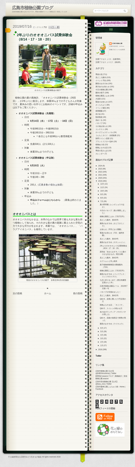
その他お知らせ (102, 126)
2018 (100, 349)
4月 (102, 335)
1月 (102, 345)
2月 (102, 342)
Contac (110, 29)
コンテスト (100, 129)
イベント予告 (41, 27)
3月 (102, 338)
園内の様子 (100, 93)
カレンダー (100, 154)
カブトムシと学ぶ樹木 (108, 261)
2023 (100, 169)
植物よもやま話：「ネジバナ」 (112, 305)
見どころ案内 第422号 (109, 295)
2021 (100, 175)
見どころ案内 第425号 (109, 220)
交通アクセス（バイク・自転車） (109, 62)
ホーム (47, 293)
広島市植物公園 (117, 43)
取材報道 (99, 117)
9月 (102, 194)
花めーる (99, 120)
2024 (100, 166)
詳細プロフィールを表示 (117, 49)
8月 (102, 198)
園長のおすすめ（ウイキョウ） (112, 324)
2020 (100, 178)
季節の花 (99, 74)
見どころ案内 (101, 77)
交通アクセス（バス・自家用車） (109, 59)
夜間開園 (99, 111)
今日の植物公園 (102, 90)
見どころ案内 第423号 (109, 258)
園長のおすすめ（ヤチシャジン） (113, 242)
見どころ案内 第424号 (109, 239)
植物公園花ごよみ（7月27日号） (112, 216)
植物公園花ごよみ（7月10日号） (112, 271)
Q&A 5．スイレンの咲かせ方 (111, 308)
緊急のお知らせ (102, 102)
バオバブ (99, 123)
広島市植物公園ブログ (32, 7)
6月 (102, 328)
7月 (102, 201)
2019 (100, 181)
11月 (102, 187)
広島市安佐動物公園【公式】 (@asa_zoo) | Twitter (107, 383)
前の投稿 (77, 293)
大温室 (98, 99)
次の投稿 (17, 293)
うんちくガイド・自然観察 (106, 135)
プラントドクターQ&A (104, 141)
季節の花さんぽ (102, 151)
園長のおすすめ (102, 84)
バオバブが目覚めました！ (110, 292)
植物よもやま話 (102, 148)
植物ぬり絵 (100, 145)
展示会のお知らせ (102, 87)
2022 (100, 172)
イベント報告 (101, 108)
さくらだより (101, 105)
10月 (102, 191)
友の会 (98, 114)
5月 (102, 331)
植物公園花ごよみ (102, 96)
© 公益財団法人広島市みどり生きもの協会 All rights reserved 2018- (34, 457)
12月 (102, 184)
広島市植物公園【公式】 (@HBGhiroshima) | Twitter (106, 372)
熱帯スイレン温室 (102, 138)
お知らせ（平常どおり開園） (111, 229)
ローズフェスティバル (104, 132)
